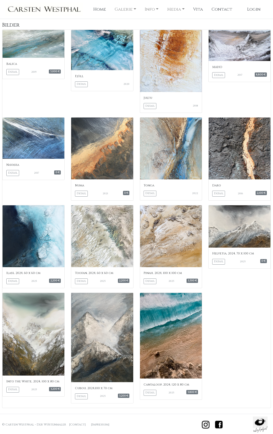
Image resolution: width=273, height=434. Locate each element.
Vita (198, 9)
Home (99, 9)
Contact (221, 9)
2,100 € (261, 193)
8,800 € (261, 75)
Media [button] (174, 9)
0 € (57, 172)
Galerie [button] (124, 9)
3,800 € (192, 392)
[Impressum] (100, 425)
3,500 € (192, 280)
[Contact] (77, 425)
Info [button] (150, 9)
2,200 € (55, 280)
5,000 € (55, 71)
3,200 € (55, 389)
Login (253, 9)
